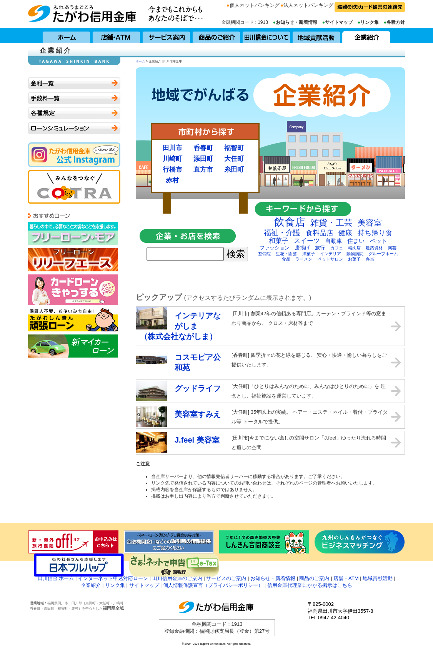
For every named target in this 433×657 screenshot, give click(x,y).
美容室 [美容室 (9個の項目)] (370, 222)
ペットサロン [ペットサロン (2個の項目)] (330, 259)
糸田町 (234, 169)
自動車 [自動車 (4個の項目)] (333, 240)
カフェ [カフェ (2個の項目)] (336, 248)
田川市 (172, 148)
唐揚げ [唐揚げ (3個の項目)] (302, 248)
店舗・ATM (117, 35)
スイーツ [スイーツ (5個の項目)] (307, 240)
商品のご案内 (314, 578)
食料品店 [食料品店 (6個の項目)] (319, 233)
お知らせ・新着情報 (296, 22)
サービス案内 (167, 35)
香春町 (203, 148)
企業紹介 (366, 35)
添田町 (203, 158)
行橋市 (172, 169)
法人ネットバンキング (308, 5)
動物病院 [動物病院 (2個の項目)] (354, 253)
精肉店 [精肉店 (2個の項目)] (354, 248)
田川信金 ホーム (56, 578)
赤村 (172, 180)
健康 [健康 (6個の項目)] (345, 233)
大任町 (234, 158)
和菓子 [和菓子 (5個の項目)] (278, 240)
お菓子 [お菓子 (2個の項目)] (354, 259)
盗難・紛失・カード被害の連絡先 (370, 7)
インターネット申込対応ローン (113, 578)
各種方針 (395, 22)
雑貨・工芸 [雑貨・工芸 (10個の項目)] (331, 222)
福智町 (234, 148)
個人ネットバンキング (255, 5)
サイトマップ (339, 22)
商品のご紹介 (216, 35)
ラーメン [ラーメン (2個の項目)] (303, 259)
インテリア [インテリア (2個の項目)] (330, 253)
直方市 (203, 169)
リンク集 (369, 22)
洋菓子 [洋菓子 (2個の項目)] (308, 253)
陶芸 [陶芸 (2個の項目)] (392, 248)
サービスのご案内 (226, 578)
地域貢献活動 (316, 35)
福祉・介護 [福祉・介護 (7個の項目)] (282, 233)
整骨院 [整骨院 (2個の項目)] (264, 253)
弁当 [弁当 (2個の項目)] (370, 259)
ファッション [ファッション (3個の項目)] (275, 248)
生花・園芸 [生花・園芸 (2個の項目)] (286, 253)
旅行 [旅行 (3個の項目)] (320, 248)
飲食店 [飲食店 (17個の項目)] (289, 222)
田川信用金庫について (266, 35)
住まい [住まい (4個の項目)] (356, 240)
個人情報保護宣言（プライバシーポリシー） (213, 585)
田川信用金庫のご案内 (177, 578)
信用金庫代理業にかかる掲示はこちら (309, 585)
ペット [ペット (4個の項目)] (378, 240)
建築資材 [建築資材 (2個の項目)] (374, 248)
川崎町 (172, 158)
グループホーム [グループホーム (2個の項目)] (383, 253)
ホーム (67, 35)
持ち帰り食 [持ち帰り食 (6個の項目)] (375, 233)
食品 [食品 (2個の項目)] (286, 259)
